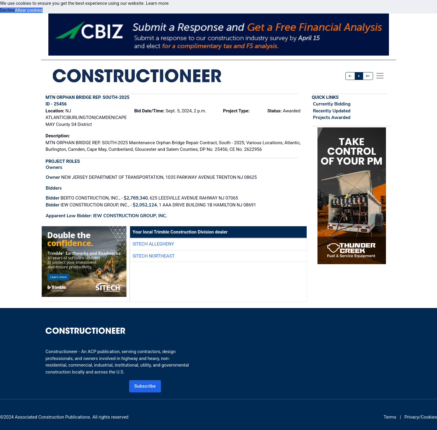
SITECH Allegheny (153, 244)
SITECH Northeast (153, 256)
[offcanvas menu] (379, 75)
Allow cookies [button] (29, 10)
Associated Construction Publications (52, 417)
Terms (390, 417)
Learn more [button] (157, 3)
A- (350, 76)
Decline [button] (7, 10)
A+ (368, 76)
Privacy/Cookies (421, 417)
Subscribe (145, 386)
